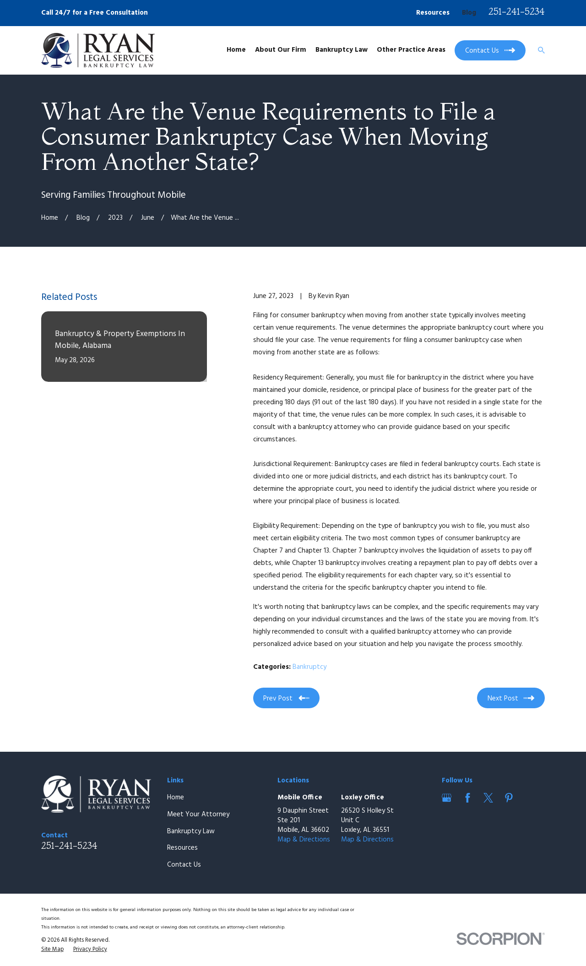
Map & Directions (303, 839)
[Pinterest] (509, 798)
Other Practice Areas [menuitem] (411, 49)
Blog (469, 12)
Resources (433, 12)
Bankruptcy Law (191, 831)
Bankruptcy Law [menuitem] (341, 49)
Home (175, 797)
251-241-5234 (516, 11)
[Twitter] (488, 798)
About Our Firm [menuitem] (280, 49)
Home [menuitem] (236, 49)
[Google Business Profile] (446, 798)
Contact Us (184, 864)
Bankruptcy (309, 667)
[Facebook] (467, 798)
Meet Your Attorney (198, 814)
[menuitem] (52, 950)
